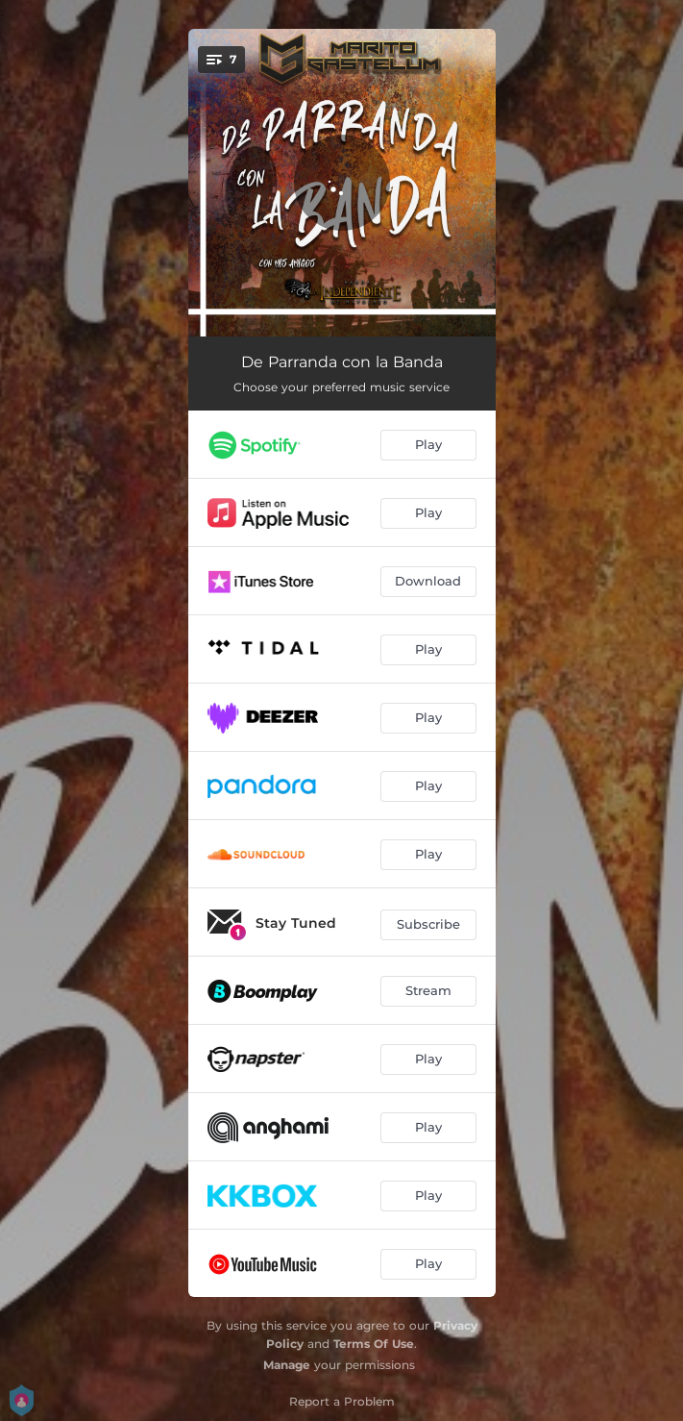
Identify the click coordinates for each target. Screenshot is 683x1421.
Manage (286, 1365)
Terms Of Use (373, 1343)
